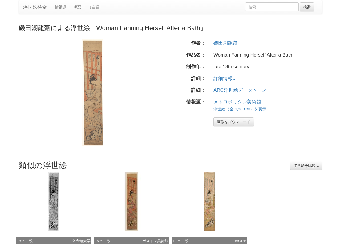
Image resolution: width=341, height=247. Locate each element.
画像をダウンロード (233, 122)
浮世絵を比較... (306, 165)
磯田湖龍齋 (225, 43)
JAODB (240, 241)
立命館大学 (81, 241)
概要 (78, 7)
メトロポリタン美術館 (237, 102)
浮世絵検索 (35, 7)
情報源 (60, 7)
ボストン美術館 (155, 241)
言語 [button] (96, 7)
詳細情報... (225, 78)
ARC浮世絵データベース (240, 90)
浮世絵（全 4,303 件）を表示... (241, 109)
